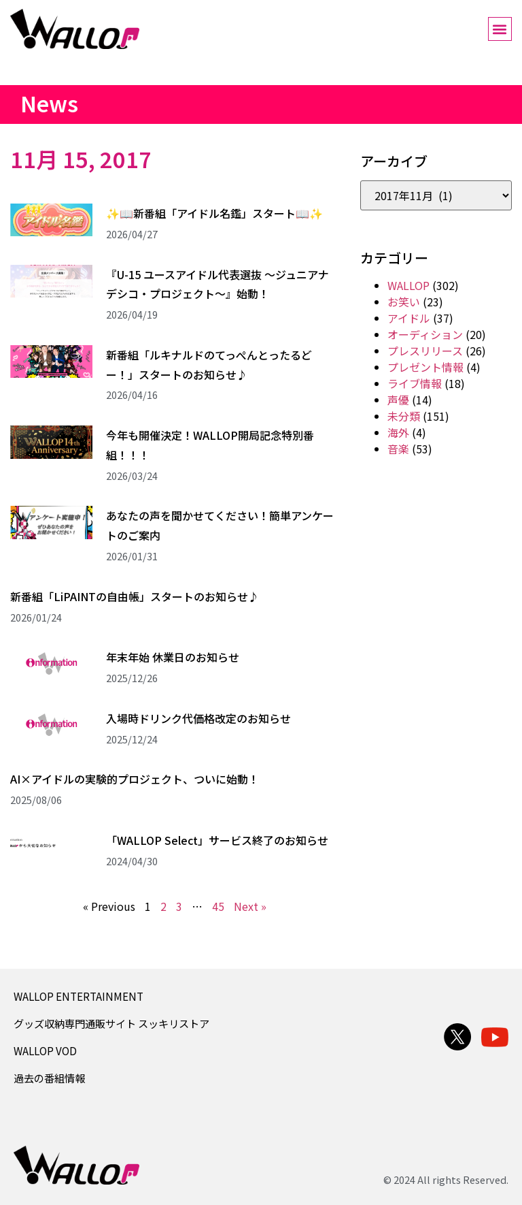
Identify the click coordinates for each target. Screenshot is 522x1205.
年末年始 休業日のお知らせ (172, 657)
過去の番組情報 (49, 1077)
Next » (250, 906)
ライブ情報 (414, 383)
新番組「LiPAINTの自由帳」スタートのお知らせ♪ (134, 596)
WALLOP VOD (45, 1050)
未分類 (403, 416)
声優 (398, 399)
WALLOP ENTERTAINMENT (78, 996)
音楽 (398, 448)
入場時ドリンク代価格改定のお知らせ (198, 718)
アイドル (408, 318)
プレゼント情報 (425, 367)
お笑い (403, 301)
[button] (500, 29)
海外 (398, 432)
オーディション (425, 334)
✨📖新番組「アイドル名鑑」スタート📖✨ (214, 213)
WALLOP (408, 285)
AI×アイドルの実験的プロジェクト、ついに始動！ (134, 779)
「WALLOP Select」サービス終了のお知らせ (217, 840)
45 (218, 906)
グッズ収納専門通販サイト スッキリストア (111, 1023)
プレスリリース (425, 350)
